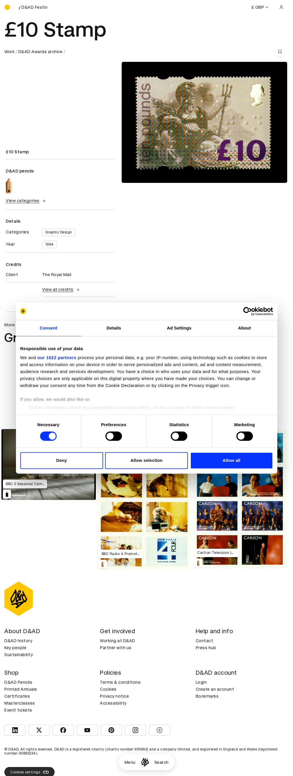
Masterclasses (19, 703)
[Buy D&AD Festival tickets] (33, 7)
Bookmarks (207, 696)
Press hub (206, 647)
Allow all (231, 460)
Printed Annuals (20, 689)
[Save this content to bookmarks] (280, 51)
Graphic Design (58, 232)
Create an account (215, 689)
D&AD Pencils (18, 682)
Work (9, 51)
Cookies (108, 689)
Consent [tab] (48, 327)
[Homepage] (145, 762)
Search (161, 762)
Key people (15, 647)
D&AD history (18, 640)
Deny (61, 460)
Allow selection (146, 460)
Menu (130, 762)
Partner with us (116, 647)
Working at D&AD (117, 640)
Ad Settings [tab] (179, 327)
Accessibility (113, 703)
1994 (49, 244)
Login (201, 682)
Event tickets (18, 710)
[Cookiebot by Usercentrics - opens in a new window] (247, 311)
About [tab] (244, 327)
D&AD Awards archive (40, 51)
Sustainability (18, 654)
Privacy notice (114, 696)
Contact (204, 640)
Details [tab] (114, 327)
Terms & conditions (120, 682)
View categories (26, 201)
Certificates (17, 696)
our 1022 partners (56, 357)
